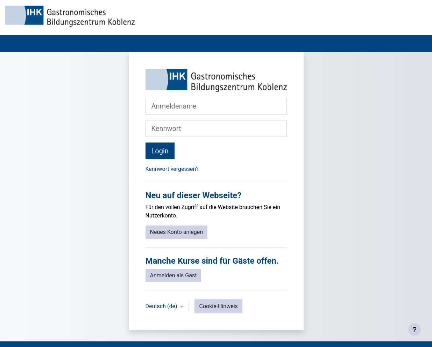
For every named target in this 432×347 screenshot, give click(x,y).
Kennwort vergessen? (172, 169)
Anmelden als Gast (173, 275)
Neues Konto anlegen (176, 232)
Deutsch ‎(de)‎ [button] (162, 306)
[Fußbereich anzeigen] (414, 329)
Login (160, 151)
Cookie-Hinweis (218, 306)
